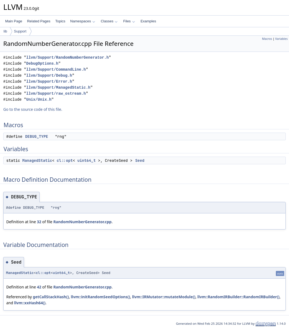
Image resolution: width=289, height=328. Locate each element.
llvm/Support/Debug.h (49, 75)
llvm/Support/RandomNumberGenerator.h (67, 57)
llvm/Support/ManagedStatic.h (58, 87)
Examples (148, 21)
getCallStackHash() (51, 296)
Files (129, 21)
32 (39, 221)
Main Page (13, 21)
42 (39, 287)
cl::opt (65, 160)
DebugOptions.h (42, 63)
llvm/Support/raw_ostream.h (56, 93)
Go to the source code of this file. (32, 109)
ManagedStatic (37, 160)
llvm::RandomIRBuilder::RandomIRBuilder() (238, 296)
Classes (109, 21)
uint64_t (86, 160)
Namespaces (82, 21)
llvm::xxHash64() (30, 302)
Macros (267, 39)
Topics (60, 21)
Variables (281, 39)
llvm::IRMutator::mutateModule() (163, 296)
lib (5, 31)
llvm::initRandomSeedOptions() (100, 296)
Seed (139, 160)
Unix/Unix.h (38, 99)
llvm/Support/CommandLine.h (56, 69)
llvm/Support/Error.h (49, 81)
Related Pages (38, 21)
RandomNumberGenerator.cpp (82, 221)
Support (20, 31)
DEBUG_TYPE (36, 136)
